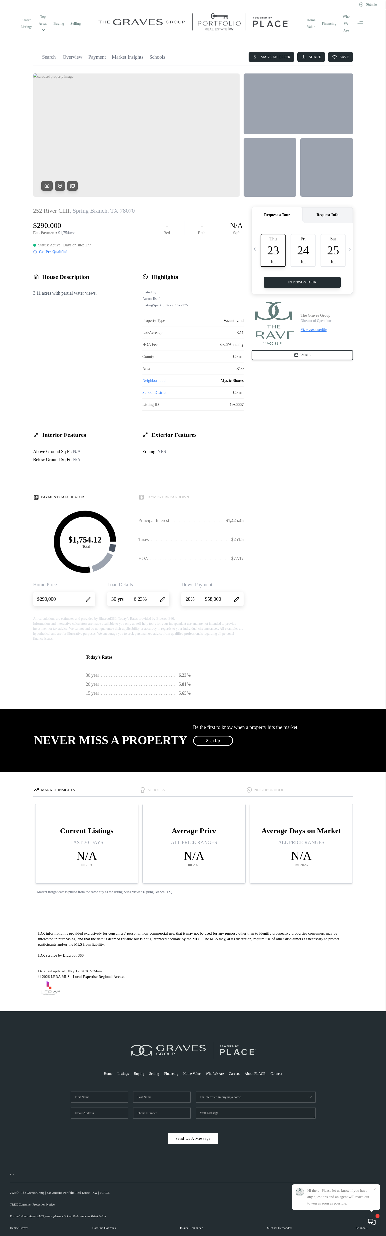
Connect (280, 1063)
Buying (81, 18)
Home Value (295, 18)
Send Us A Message (193, 1128)
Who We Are (340, 18)
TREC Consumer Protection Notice (32, 1194)
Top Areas (59, 18)
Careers (236, 1063)
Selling (98, 18)
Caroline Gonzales (104, 1217)
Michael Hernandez (279, 1217)
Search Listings (32, 18)
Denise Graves (19, 1217)
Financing (317, 18)
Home (104, 1063)
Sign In (368, 4)
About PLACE (258, 1063)
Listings (120, 1063)
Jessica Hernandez (191, 1217)
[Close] (375, 1190)
